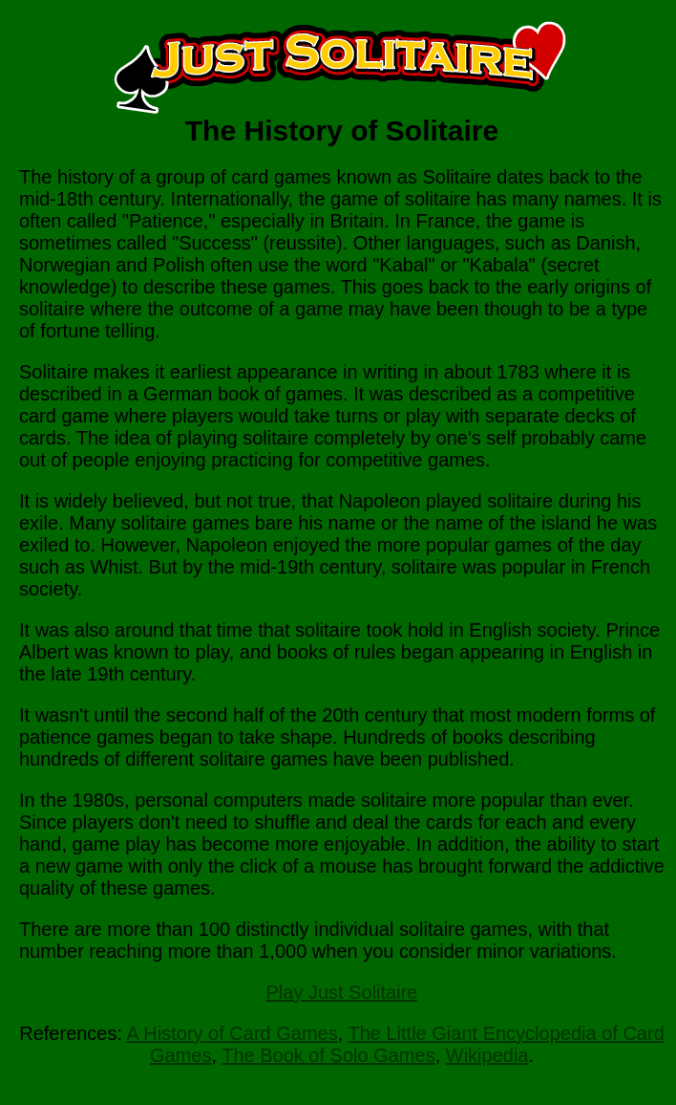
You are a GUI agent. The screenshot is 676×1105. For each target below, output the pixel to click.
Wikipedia (487, 1055)
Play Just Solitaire (342, 992)
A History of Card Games (232, 1033)
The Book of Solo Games (328, 1055)
